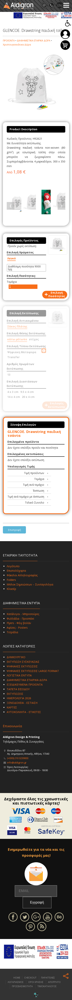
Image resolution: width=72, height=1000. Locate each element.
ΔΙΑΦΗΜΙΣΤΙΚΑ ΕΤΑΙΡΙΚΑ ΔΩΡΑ (33, 40)
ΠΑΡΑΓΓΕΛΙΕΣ (48, 977)
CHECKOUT (30, 977)
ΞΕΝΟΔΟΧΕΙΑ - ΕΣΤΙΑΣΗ (22, 703)
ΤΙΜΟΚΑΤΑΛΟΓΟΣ (47, 986)
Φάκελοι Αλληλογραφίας (22, 575)
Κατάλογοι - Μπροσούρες (23, 614)
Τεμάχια (12, 282)
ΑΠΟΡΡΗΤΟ (54, 982)
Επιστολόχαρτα (16, 570)
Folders (11, 580)
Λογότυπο (13, 566)
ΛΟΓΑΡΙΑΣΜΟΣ (16, 982)
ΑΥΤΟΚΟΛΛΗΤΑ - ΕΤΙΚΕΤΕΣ (24, 712)
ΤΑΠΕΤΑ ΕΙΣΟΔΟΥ (18, 689)
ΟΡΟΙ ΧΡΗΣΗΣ (35, 982)
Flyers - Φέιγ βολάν (19, 623)
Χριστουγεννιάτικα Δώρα (17, 44)
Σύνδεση (65, 34)
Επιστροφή (14, 530)
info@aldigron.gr (16, 762)
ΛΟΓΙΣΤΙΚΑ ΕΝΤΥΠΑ (19, 675)
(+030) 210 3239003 (17, 758)
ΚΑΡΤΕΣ (12, 707)
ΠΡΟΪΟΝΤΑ (9, 40)
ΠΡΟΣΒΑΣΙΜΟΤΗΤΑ (22, 986)
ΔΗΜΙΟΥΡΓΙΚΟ (16, 657)
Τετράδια (12, 632)
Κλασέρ (11, 589)
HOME (16, 977)
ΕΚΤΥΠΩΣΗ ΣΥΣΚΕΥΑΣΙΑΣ (23, 662)
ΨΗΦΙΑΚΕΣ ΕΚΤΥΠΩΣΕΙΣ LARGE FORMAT (33, 671)
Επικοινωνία (12, 726)
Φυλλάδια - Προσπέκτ (20, 618)
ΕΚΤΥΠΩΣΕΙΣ (15, 694)
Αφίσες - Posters (17, 627)
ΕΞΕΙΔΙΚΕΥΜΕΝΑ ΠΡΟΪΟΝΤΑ (25, 684)
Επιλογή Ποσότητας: (21, 276)
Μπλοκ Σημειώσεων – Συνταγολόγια (30, 584)
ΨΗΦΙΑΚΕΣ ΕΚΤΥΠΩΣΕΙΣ (22, 666)
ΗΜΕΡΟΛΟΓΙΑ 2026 (19, 698)
